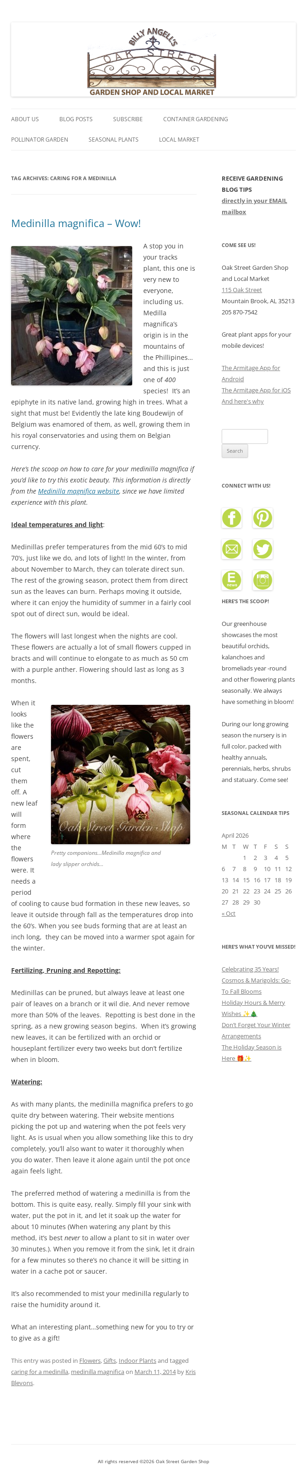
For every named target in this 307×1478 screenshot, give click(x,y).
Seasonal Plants (114, 139)
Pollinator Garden (39, 139)
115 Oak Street (242, 290)
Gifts (109, 1360)
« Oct (229, 913)
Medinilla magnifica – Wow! (76, 223)
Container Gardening (195, 119)
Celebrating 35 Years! (250, 969)
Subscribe (128, 119)
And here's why (243, 401)
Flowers (90, 1360)
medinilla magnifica (97, 1371)
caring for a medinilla (39, 1371)
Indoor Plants (137, 1360)
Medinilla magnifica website (78, 491)
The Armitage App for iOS (256, 390)
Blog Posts (76, 119)
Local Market (179, 139)
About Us (25, 119)
